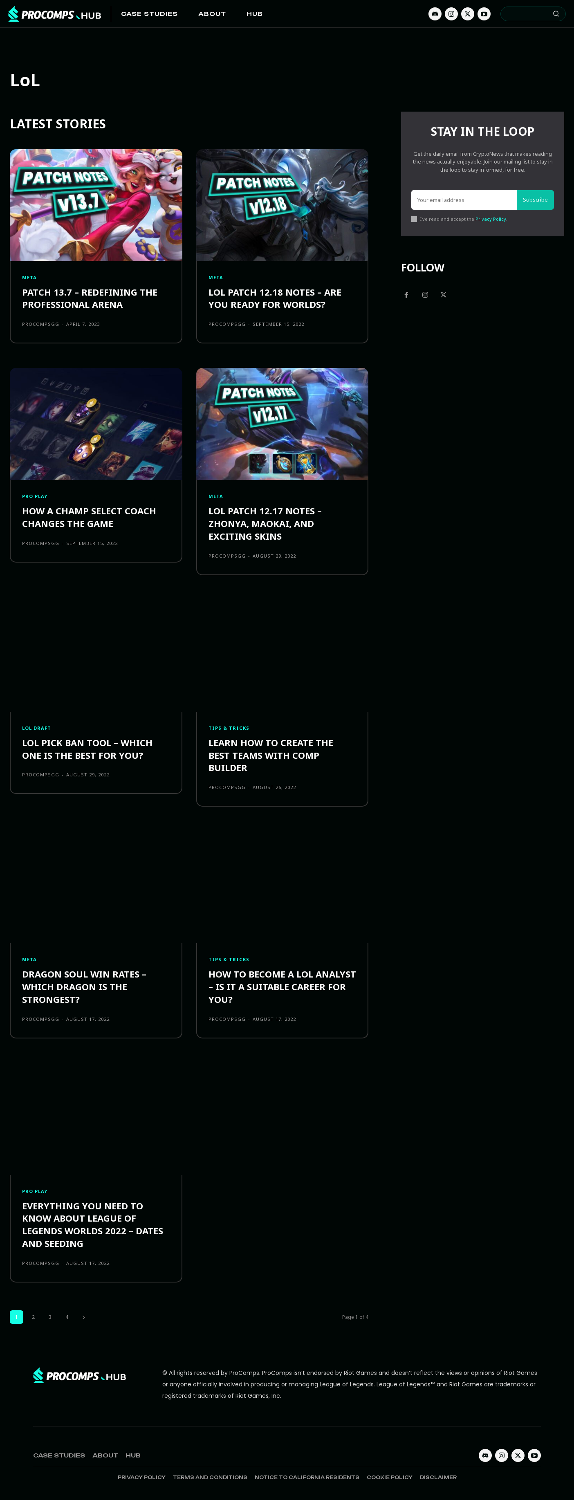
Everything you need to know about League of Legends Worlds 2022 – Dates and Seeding (92, 1224)
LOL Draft (36, 728)
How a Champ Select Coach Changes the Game (89, 516)
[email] (464, 200)
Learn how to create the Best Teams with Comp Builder (271, 755)
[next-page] (84, 1317)
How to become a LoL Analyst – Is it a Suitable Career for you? (282, 986)
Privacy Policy (490, 219)
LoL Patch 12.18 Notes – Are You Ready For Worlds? (275, 298)
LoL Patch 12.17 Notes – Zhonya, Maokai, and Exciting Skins (265, 523)
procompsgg (40, 324)
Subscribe (535, 199)
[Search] (556, 14)
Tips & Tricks (229, 728)
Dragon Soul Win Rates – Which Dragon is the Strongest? (84, 986)
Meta (29, 277)
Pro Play (34, 496)
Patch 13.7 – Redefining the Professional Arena (89, 298)
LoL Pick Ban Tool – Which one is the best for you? (87, 748)
